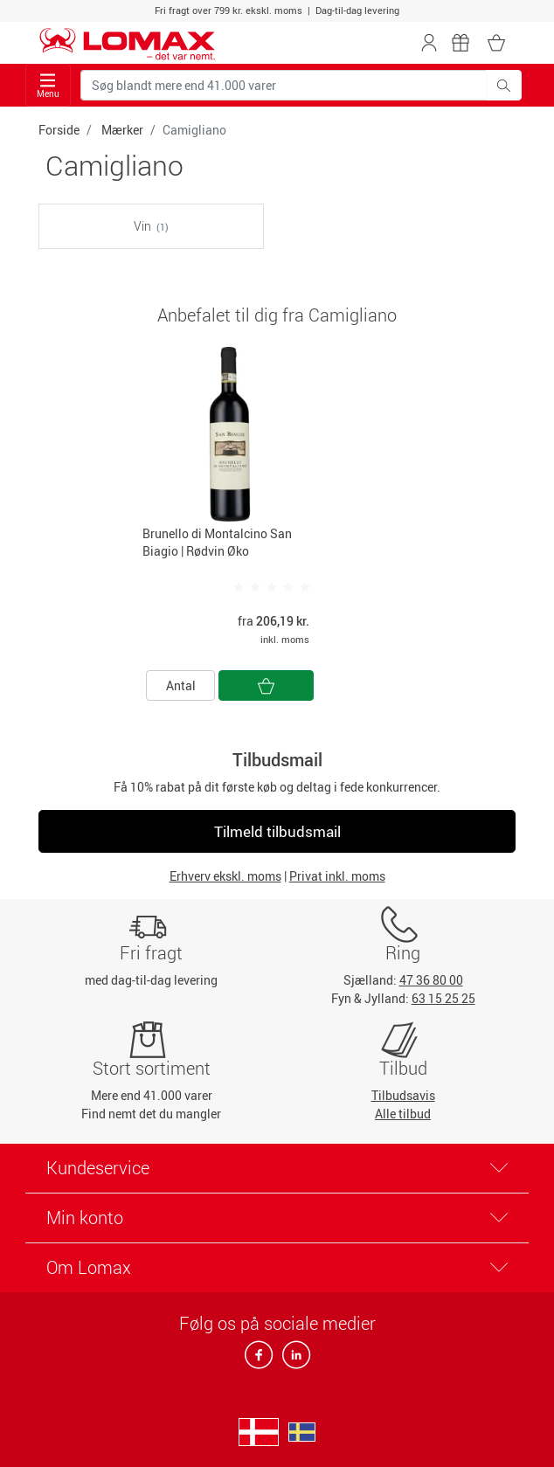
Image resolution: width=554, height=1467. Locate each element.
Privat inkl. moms (337, 876)
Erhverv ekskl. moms (225, 876)
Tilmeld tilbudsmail (277, 831)
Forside (59, 129)
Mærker (122, 129)
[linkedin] (292, 1360)
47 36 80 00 (431, 980)
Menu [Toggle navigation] (48, 86)
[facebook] (260, 1360)
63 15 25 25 (443, 998)
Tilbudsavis (403, 1095)
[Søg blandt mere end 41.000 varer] (283, 85)
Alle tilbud (403, 1113)
